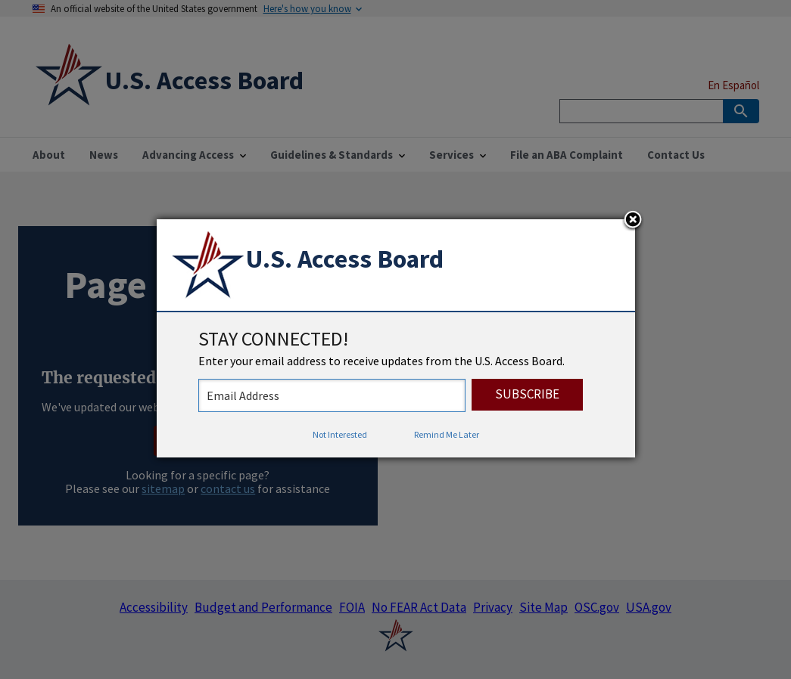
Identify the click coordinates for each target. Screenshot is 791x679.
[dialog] (396, 338)
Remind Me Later (446, 434)
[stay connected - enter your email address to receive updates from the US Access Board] (332, 395)
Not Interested (340, 434)
